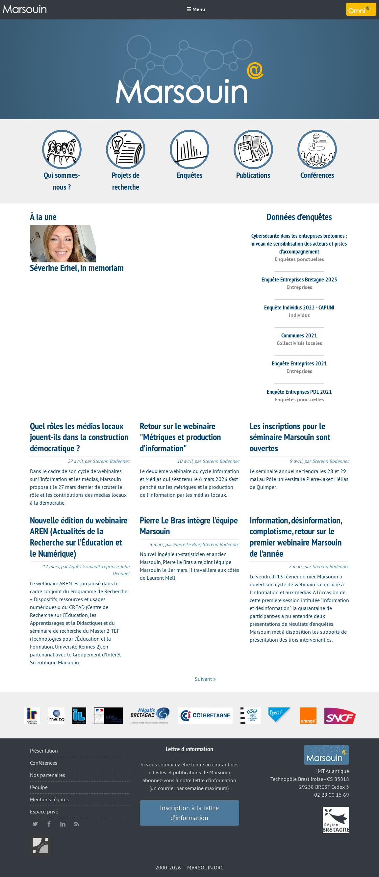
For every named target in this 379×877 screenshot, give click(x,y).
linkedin (63, 824)
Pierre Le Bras (186, 544)
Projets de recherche (125, 161)
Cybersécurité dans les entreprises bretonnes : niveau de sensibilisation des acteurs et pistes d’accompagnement (299, 243)
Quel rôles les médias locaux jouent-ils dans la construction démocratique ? (79, 437)
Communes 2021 (299, 335)
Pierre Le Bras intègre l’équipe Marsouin (189, 525)
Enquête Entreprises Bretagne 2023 (299, 279)
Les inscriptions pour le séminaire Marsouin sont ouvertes (290, 437)
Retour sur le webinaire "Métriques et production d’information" (180, 437)
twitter (35, 824)
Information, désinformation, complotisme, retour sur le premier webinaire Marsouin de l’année (296, 536)
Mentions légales (49, 800)
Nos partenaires (47, 775)
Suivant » (205, 679)
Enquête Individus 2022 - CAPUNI (299, 307)
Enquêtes (189, 155)
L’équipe (39, 787)
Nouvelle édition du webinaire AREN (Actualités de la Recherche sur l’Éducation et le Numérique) (79, 536)
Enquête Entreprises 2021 (299, 363)
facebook (49, 824)
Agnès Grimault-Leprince (93, 567)
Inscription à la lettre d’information (189, 813)
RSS (76, 824)
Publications (253, 155)
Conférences (317, 155)
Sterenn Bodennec (110, 461)
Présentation (44, 751)
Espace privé (44, 812)
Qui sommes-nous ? (62, 161)
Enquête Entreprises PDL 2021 (299, 391)
